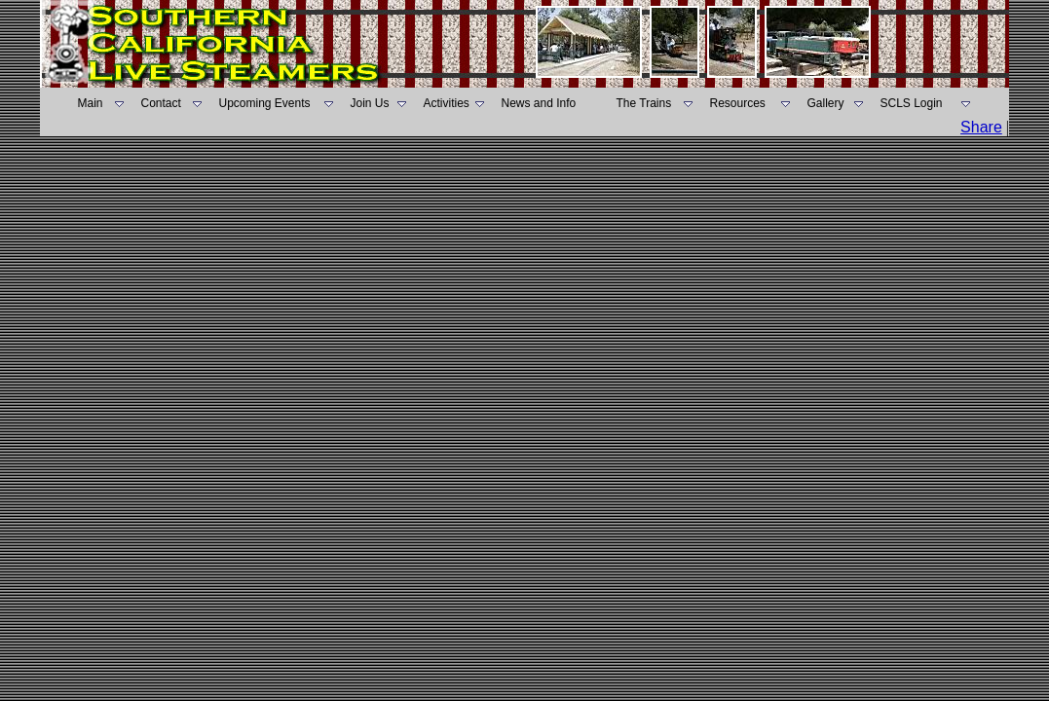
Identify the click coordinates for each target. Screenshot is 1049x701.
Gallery (825, 103)
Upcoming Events (265, 103)
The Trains (644, 103)
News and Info (539, 103)
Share (981, 127)
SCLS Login (911, 103)
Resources (738, 103)
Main (90, 103)
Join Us (370, 103)
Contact (161, 103)
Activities (446, 103)
